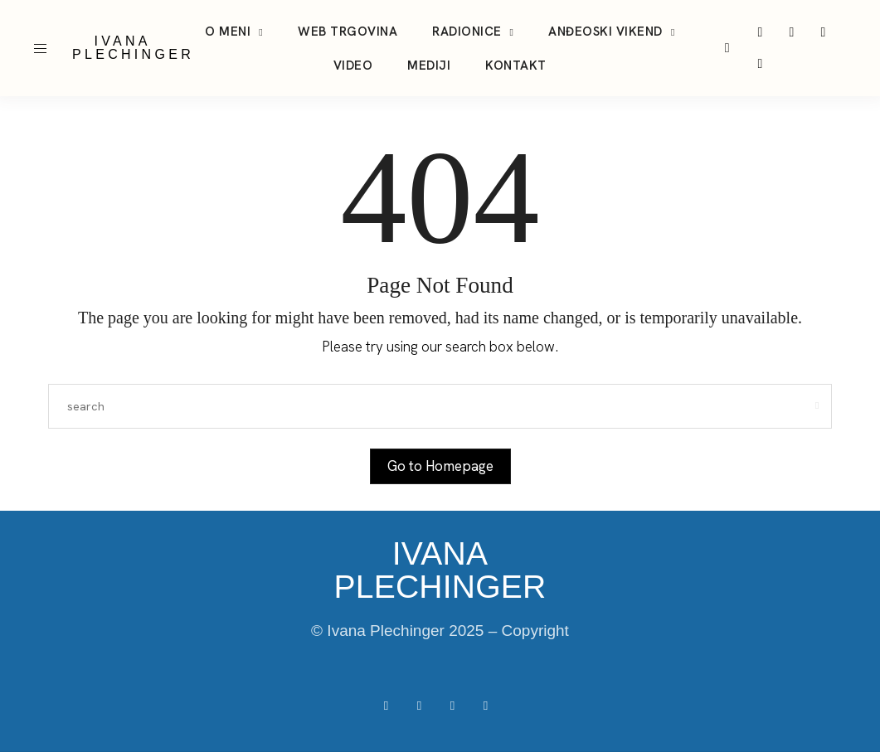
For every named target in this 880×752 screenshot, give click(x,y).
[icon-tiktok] (791, 32)
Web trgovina (347, 31)
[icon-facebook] (760, 64)
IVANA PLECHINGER (133, 47)
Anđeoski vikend (605, 31)
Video (353, 65)
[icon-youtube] (823, 32)
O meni (227, 31)
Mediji (428, 65)
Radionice (467, 31)
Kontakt (516, 65)
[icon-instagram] (760, 32)
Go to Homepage (440, 466)
